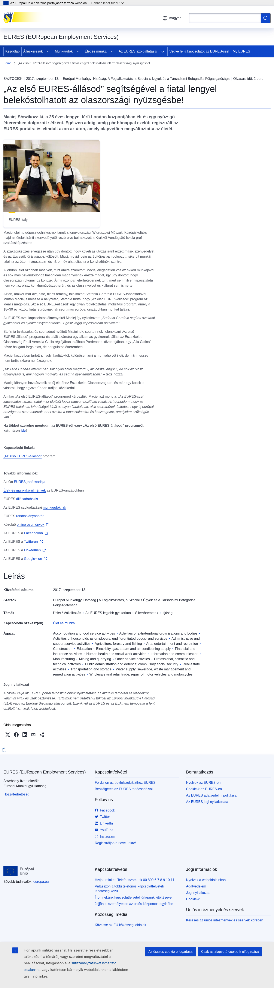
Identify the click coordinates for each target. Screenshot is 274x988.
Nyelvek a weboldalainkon (206, 880)
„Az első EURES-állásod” (22, 456)
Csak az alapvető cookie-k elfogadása (230, 951)
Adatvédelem (196, 886)
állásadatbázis (27, 499)
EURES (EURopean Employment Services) (44, 772)
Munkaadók (64, 51)
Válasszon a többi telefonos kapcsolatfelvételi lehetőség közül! (129, 888)
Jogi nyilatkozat (197, 893)
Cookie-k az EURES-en (204, 789)
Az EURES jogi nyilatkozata (207, 802)
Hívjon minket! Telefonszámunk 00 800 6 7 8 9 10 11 (134, 880)
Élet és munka (95, 51)
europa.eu (41, 881)
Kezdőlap (12, 51)
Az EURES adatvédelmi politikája (211, 795)
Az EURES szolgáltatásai (138, 51)
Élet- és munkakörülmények (24, 490)
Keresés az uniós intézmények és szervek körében (224, 920)
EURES (20, 482)
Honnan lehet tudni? (107, 3)
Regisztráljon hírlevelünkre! (115, 843)
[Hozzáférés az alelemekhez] (48, 51)
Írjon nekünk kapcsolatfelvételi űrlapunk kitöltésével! (134, 897)
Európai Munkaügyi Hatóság (74, 600)
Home (7, 63)
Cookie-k (193, 899)
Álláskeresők (33, 51)
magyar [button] (171, 18)
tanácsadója (36, 482)
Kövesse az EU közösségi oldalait (120, 925)
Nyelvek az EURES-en (203, 782)
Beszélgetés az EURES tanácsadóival (124, 789)
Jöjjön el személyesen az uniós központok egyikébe (134, 904)
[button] (7, 734)
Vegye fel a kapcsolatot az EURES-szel (199, 51)
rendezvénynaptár (30, 516)
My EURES (241, 51)
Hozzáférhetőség (16, 794)
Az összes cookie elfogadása (170, 951)
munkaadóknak (54, 507)
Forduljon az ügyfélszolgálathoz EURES (125, 782)
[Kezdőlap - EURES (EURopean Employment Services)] (24, 17)
